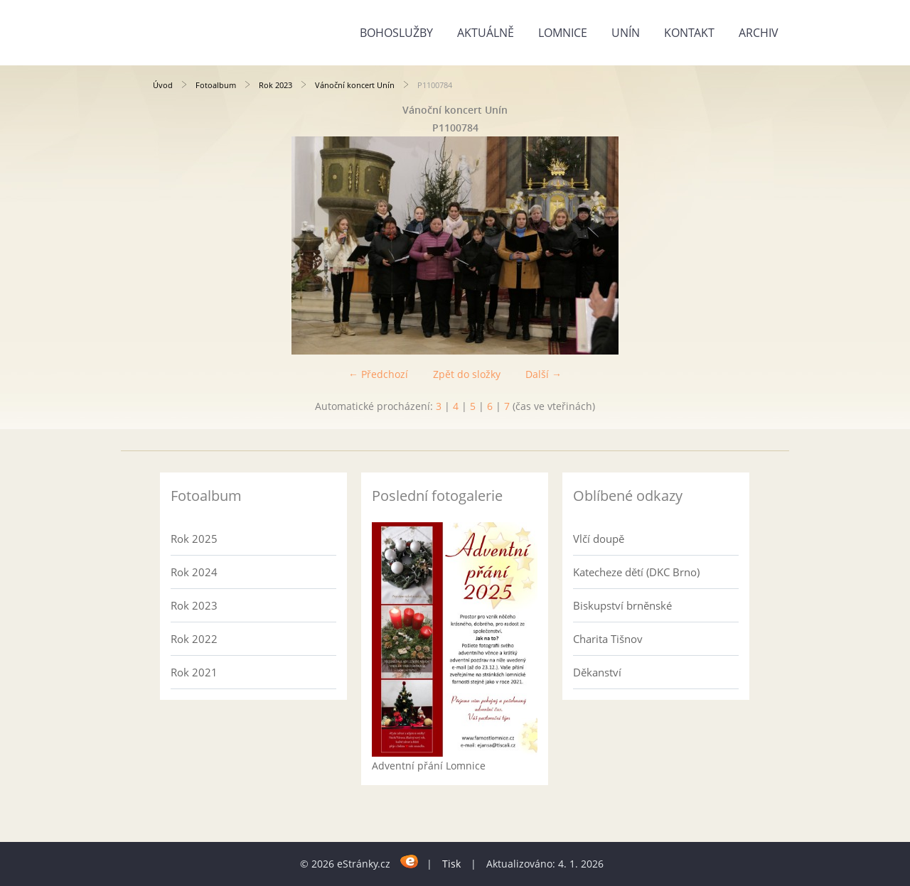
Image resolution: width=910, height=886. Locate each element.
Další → (543, 374)
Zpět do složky (466, 374)
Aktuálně (485, 32)
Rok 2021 (194, 672)
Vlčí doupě (598, 538)
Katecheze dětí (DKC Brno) (636, 572)
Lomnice (562, 32)
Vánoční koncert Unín (355, 85)
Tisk (451, 863)
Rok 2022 (194, 639)
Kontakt (689, 32)
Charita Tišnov (608, 639)
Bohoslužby (396, 32)
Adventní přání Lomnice (429, 765)
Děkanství (597, 672)
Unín (625, 32)
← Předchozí (378, 374)
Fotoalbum (216, 85)
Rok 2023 (275, 85)
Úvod (163, 85)
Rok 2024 (194, 572)
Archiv (758, 32)
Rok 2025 (194, 538)
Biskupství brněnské (622, 605)
